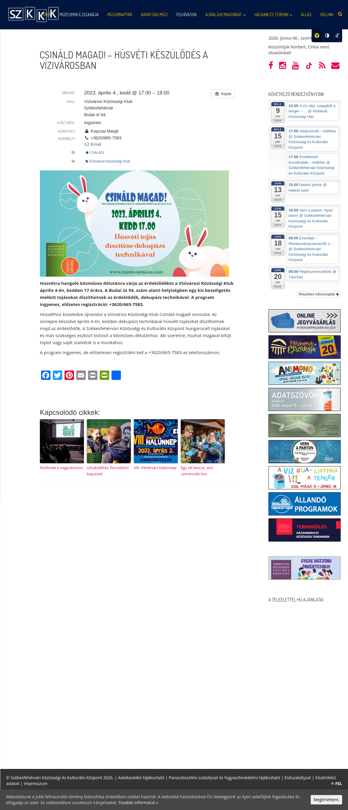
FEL (336, 783)
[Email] (81, 376)
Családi (95, 152)
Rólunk (326, 14)
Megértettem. (326, 799)
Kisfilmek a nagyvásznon (61, 467)
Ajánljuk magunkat (225, 14)
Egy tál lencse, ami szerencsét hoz (197, 470)
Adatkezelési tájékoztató (141, 777)
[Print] (93, 376)
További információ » (138, 802)
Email (92, 144)
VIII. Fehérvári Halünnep (155, 467)
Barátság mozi (154, 14)
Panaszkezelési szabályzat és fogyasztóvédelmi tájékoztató (224, 777)
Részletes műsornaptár (319, 294)
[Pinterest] (69, 376)
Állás (306, 14)
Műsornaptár (119, 14)
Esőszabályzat (298, 777)
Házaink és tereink (273, 14)
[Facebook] (46, 376)
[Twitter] (57, 376)
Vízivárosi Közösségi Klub (107, 161)
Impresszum (35, 783)
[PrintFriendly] (104, 376)
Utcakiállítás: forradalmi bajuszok (108, 470)
